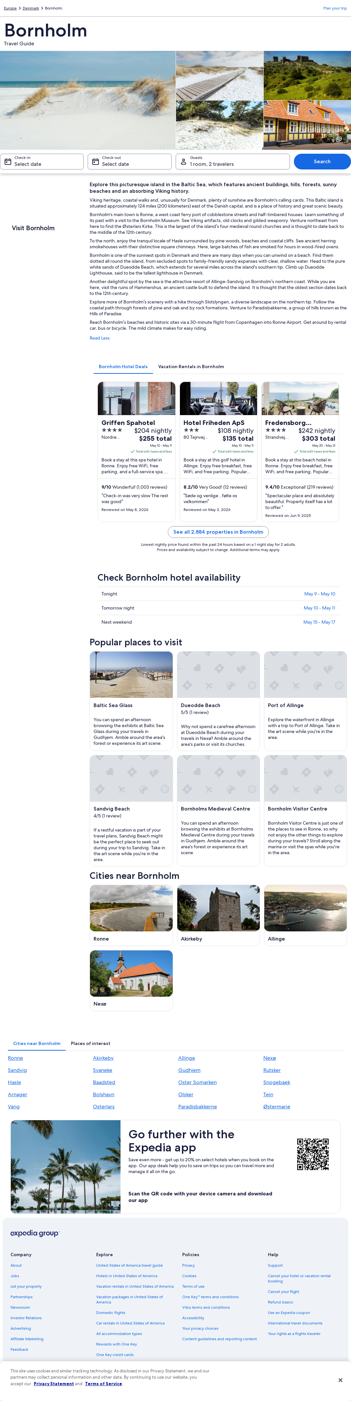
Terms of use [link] (193, 1286)
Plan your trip (335, 8)
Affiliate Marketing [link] (27, 1339)
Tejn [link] (268, 1094)
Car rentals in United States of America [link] (130, 1323)
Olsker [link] (185, 1094)
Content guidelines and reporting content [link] (219, 1339)
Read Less (100, 338)
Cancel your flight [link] (283, 1291)
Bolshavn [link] (103, 1094)
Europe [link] (10, 8)
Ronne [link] (15, 1058)
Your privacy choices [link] (200, 1328)
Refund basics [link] (280, 1302)
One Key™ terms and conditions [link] (210, 1297)
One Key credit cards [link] (115, 1354)
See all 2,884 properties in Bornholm (218, 532)
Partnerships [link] (22, 1297)
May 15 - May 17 (319, 622)
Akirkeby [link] (103, 1058)
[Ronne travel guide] (131, 915)
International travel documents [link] (295, 1323)
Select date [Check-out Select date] (115, 164)
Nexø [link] (269, 1058)
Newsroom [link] (20, 1307)
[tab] (123, 366)
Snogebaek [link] (276, 1082)
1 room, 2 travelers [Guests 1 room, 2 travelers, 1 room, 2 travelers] (212, 164)
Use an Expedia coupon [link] (289, 1312)
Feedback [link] (19, 1349)
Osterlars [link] (104, 1106)
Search (322, 161)
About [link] (16, 1265)
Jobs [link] (15, 1276)
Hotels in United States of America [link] (126, 1276)
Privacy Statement (54, 1383)
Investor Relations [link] (26, 1318)
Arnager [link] (17, 1094)
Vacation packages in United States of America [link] (129, 1299)
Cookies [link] (189, 1276)
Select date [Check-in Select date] (27, 164)
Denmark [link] (31, 8)
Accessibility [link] (193, 1318)
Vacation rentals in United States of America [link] (135, 1286)
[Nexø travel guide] (131, 980)
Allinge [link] (186, 1058)
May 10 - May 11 (319, 608)
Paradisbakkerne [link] (197, 1106)
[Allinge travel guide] (305, 915)
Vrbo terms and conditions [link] (206, 1307)
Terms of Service (103, 1383)
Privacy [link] (188, 1265)
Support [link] (275, 1265)
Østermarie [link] (276, 1106)
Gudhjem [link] (189, 1070)
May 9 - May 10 (319, 594)
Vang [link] (14, 1106)
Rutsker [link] (272, 1070)
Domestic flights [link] (110, 1312)
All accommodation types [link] (119, 1333)
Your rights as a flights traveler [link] (294, 1333)
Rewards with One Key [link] (116, 1344)
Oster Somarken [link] (197, 1082)
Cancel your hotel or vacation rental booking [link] (299, 1278)
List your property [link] (26, 1286)
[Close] (340, 1380)
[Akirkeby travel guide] (218, 915)
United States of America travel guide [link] (129, 1265)
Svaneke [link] (102, 1070)
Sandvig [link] (17, 1070)
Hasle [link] (14, 1082)
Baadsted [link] (104, 1082)
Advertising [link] (21, 1328)
